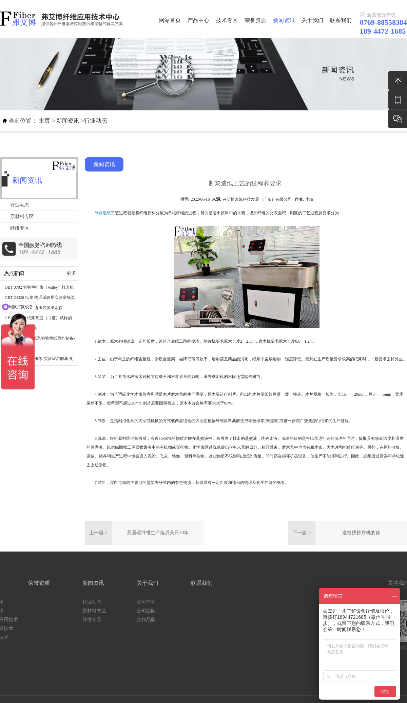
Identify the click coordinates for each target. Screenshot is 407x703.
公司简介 (73, 602)
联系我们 (341, 20)
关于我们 (312, 20)
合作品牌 (73, 619)
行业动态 (95, 121)
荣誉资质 (255, 20)
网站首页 (170, 20)
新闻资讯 (284, 20)
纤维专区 (19, 228)
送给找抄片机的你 (361, 532)
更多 (71, 273)
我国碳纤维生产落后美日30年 (158, 532)
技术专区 (227, 20)
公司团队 (73, 610)
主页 (44, 121)
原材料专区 (22, 216)
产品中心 (198, 20)
